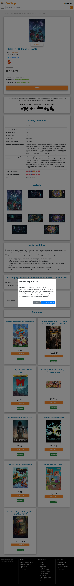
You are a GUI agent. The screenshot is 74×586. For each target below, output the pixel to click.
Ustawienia (37, 302)
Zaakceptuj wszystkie (48, 302)
